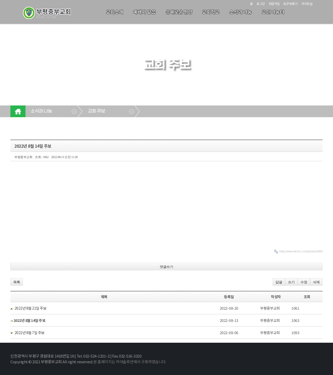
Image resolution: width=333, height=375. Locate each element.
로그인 (261, 3)
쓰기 (291, 282)
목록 (16, 282)
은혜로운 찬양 (179, 11)
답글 (279, 282)
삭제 (316, 282)
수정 (303, 282)
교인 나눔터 (273, 11)
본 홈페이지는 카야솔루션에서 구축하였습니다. (129, 361)
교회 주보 (96, 111)
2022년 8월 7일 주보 (29, 332)
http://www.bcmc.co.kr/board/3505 (301, 251)
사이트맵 (306, 3)
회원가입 (274, 3)
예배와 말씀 (144, 11)
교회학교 (210, 11)
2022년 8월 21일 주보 (31, 308)
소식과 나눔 (240, 11)
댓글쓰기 (166, 267)
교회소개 (114, 11)
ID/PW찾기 (291, 3)
